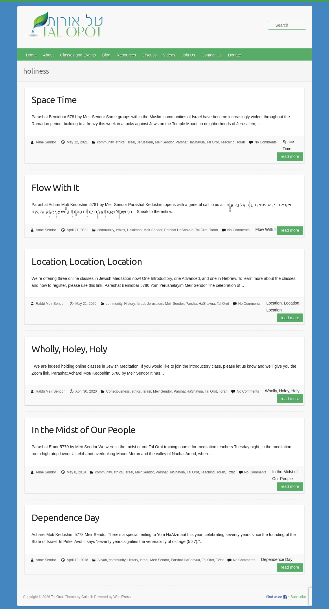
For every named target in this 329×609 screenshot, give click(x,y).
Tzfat (231, 472)
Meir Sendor (164, 142)
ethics (119, 142)
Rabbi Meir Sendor (50, 304)
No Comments (265, 142)
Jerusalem (145, 142)
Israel (130, 142)
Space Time (54, 99)
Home (31, 55)
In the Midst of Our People (83, 429)
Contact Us (211, 55)
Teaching (227, 142)
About (48, 55)
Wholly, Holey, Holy (69, 349)
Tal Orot (213, 142)
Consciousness (118, 391)
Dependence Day (65, 517)
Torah (240, 142)
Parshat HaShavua (190, 142)
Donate (234, 55)
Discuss (149, 55)
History (129, 304)
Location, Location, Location (87, 261)
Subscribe (298, 597)
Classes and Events (78, 55)
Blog (106, 55)
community (105, 142)
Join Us (188, 55)
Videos (169, 55)
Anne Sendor (46, 142)
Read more (290, 156)
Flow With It (55, 187)
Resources (126, 55)
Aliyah (102, 560)
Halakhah (134, 230)
